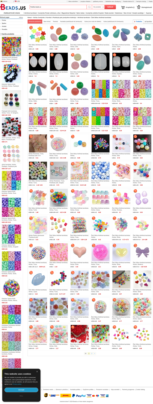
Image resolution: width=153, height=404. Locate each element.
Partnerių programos (128, 389)
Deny (21, 396)
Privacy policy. (17, 384)
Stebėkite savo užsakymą (113, 1)
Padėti (150, 1)
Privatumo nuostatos (102, 389)
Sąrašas (148, 21)
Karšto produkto (8, 34)
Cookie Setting (140, 389)
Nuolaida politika (75, 389)
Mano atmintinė (73, 1)
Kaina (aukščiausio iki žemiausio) (113, 21)
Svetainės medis (48, 389)
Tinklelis (138, 21)
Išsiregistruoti (146, 7)
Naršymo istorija (141, 1)
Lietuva (3, 1)
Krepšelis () (130, 7)
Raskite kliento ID (128, 1)
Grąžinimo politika (88, 389)
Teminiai (55, 21)
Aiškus (21, 17)
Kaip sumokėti (115, 389)
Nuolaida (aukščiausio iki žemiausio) (71, 21)
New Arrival (47, 21)
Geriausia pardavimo (35, 21)
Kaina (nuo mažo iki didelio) (93, 21)
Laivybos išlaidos (85, 1)
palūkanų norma (98, 1)
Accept (21, 390)
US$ (17, 1)
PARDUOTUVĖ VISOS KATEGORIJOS (12, 13)
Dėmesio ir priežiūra (62, 389)
